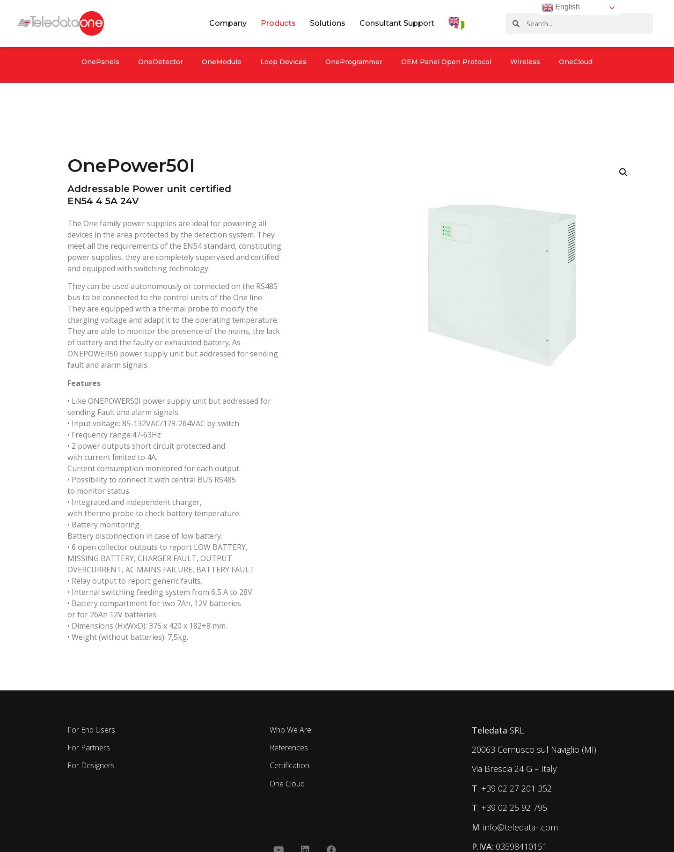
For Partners (88, 747)
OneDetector (160, 62)
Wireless (525, 62)
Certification (289, 765)
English (561, 7)
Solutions (327, 23)
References (289, 747)
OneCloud (576, 62)
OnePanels (100, 62)
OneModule (222, 62)
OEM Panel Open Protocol (446, 62)
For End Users (91, 730)
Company (228, 23)
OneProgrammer (353, 62)
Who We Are (290, 730)
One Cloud (287, 783)
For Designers (91, 765)
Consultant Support (396, 23)
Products (278, 23)
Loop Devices (283, 62)
